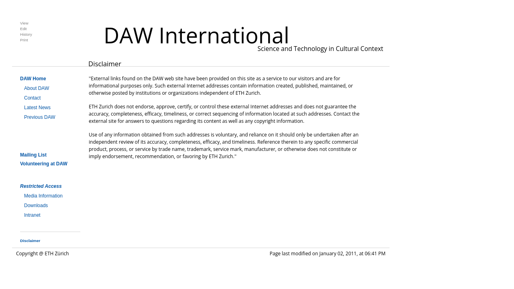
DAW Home (33, 78)
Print (24, 40)
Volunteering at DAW (43, 164)
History (26, 34)
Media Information (43, 196)
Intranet (32, 215)
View (24, 23)
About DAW (36, 88)
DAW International (196, 35)
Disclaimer (30, 240)
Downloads (36, 205)
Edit (23, 28)
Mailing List (33, 155)
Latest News (37, 107)
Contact (32, 98)
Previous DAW (39, 117)
